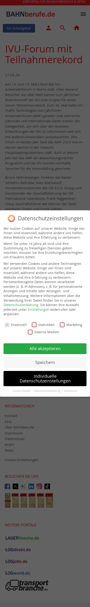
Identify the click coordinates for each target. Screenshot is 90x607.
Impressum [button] (70, 387)
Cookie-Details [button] (22, 387)
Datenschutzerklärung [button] (47, 387)
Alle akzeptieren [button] (45, 345)
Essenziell (16, 321)
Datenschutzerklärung (21, 302)
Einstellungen (38, 306)
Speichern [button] (45, 359)
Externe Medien (43, 329)
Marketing (71, 321)
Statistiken (43, 321)
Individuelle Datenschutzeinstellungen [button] (45, 375)
